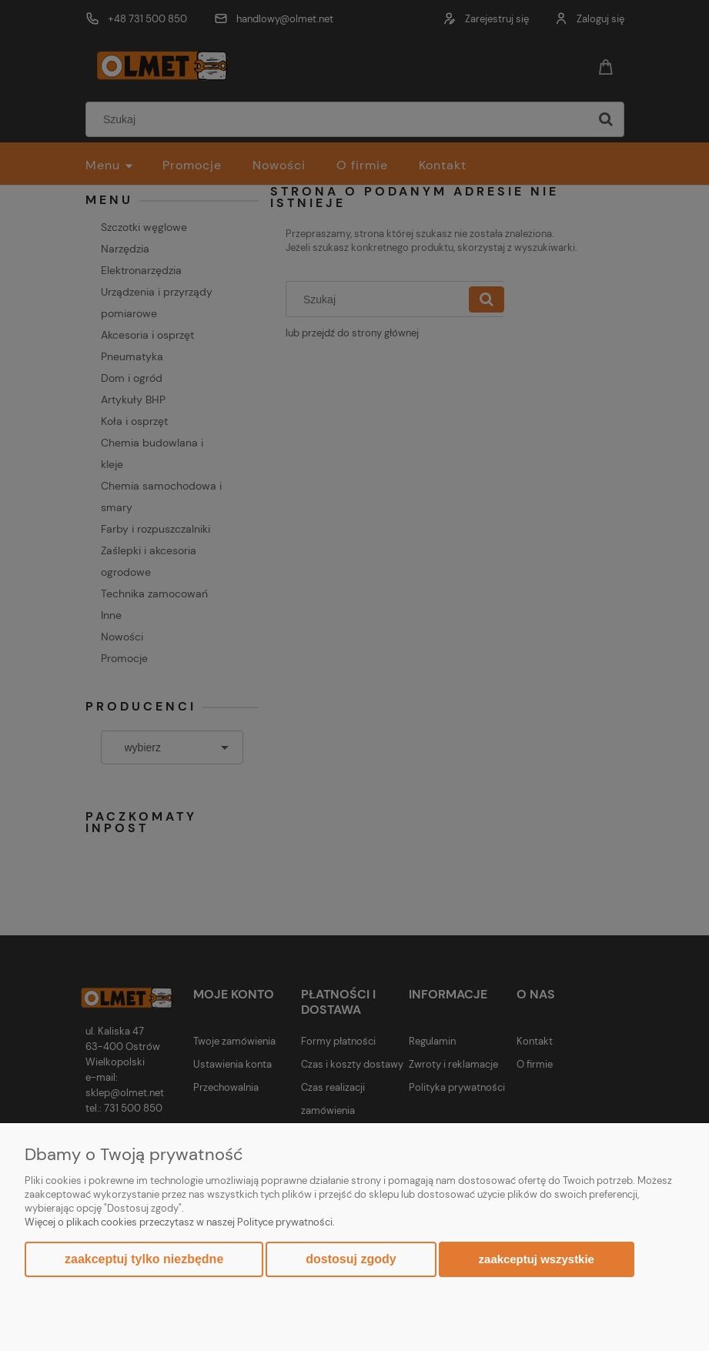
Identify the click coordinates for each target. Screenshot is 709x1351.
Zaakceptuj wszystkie (536, 1259)
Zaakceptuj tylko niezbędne (144, 1259)
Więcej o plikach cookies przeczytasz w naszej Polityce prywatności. (180, 1222)
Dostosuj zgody (351, 1259)
